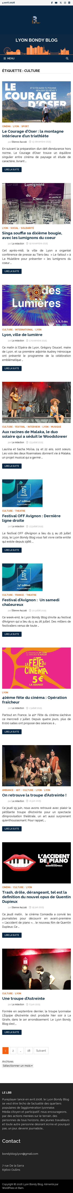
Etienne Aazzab (19, 141)
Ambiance (7, 790)
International (24, 329)
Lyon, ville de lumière (22, 334)
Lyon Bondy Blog (33, 1184)
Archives (7, 1061)
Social (15, 228)
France (19, 595)
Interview (34, 427)
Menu (9, 58)
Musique (56, 427)
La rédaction (18, 243)
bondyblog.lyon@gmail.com (20, 1153)
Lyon (16, 126)
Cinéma (6, 126)
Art (18, 790)
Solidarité (27, 228)
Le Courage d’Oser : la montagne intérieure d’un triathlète (33, 133)
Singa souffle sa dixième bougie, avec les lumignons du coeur (32, 235)
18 (28, 1050)
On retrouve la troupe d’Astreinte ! (34, 795)
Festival (20, 427)
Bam (20, 1188)
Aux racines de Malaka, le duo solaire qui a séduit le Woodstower (34, 434)
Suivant (41, 1050)
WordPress (8, 1188)
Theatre (20, 511)
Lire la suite (11, 169)
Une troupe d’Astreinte (24, 998)
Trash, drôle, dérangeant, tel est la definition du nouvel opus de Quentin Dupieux (36, 897)
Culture (7, 329)
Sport (25, 126)
